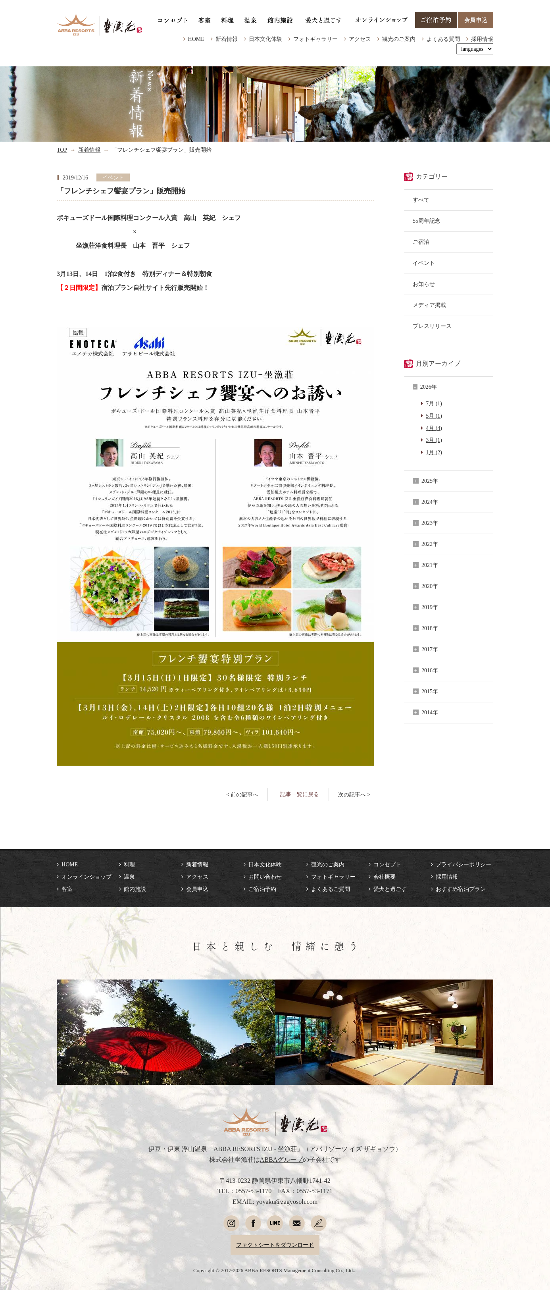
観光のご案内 (398, 39)
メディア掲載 (429, 305)
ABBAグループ (281, 1159)
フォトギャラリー (315, 39)
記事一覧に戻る (299, 794)
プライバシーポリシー (463, 864)
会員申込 (197, 889)
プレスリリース (432, 326)
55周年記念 (426, 221)
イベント (424, 263)
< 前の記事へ (242, 794)
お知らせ (424, 284)
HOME (196, 39)
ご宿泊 (421, 242)
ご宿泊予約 (262, 889)
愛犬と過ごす (390, 889)
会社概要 (384, 876)
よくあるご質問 (330, 889)
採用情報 (482, 39)
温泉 (129, 876)
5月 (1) (434, 416)
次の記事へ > (354, 794)
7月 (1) (434, 403)
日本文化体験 (265, 39)
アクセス (360, 39)
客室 (67, 889)
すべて (421, 200)
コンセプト (387, 864)
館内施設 (135, 889)
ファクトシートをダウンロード (275, 1245)
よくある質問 (443, 39)
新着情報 (226, 39)
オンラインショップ (87, 876)
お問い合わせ (265, 876)
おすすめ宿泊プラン (461, 889)
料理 (129, 864)
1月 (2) (434, 452)
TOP (62, 150)
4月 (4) (434, 428)
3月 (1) (434, 440)
